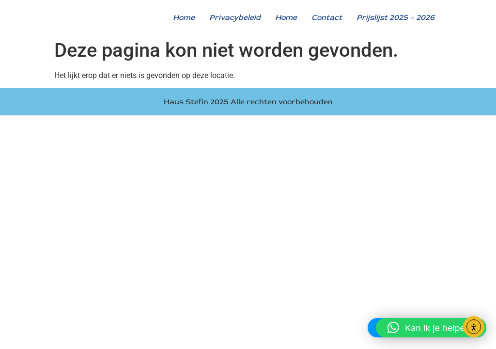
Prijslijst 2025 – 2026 (395, 17)
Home (184, 17)
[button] (431, 327)
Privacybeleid (235, 17)
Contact (326, 17)
